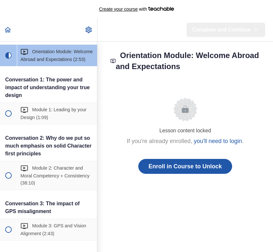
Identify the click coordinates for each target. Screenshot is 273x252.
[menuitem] (89, 29)
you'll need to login (218, 141)
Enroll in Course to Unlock (185, 166)
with (136, 9)
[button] (8, 29)
